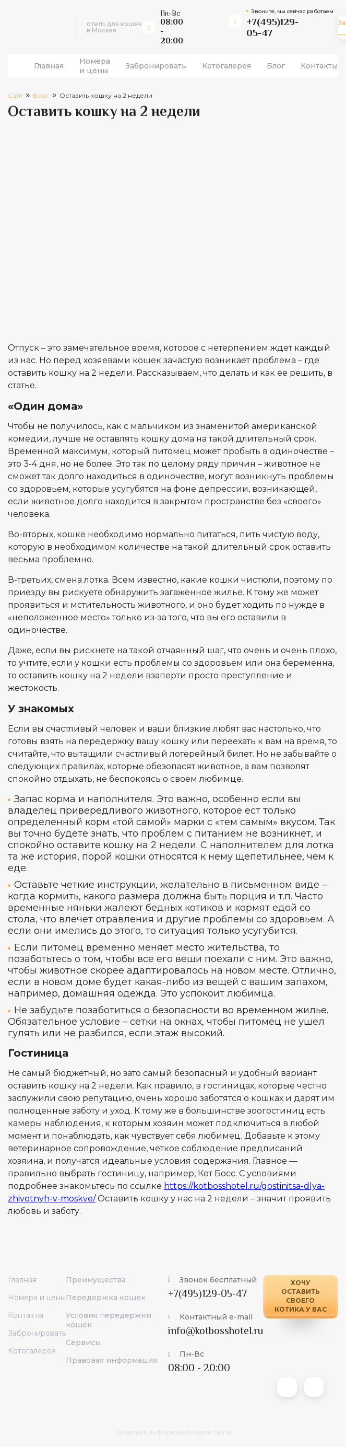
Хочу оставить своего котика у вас (301, 1296)
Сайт (15, 95)
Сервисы (83, 1342)
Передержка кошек (106, 1297)
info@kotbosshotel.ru (215, 1330)
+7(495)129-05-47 (207, 1293)
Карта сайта (212, 1432)
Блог (276, 66)
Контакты (319, 66)
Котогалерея (226, 66)
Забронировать (156, 66)
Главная (49, 66)
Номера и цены (94, 65)
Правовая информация (111, 1360)
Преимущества (96, 1279)
